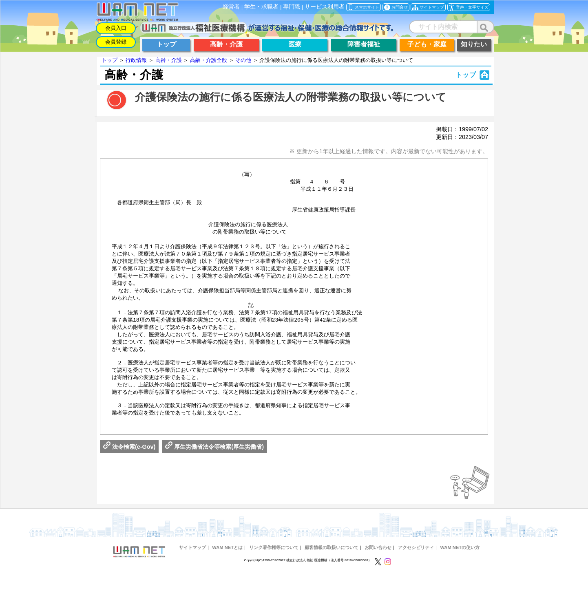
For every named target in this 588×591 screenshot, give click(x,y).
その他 (243, 60)
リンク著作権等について (273, 564)
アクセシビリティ (416, 564)
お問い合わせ (378, 564)
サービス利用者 (325, 7)
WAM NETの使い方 (460, 564)
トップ (109, 60)
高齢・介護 (168, 60)
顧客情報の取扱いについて (331, 564)
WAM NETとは (227, 564)
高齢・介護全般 (208, 60)
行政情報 (136, 60)
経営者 (231, 7)
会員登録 (115, 42)
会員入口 (115, 28)
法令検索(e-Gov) (129, 464)
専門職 (291, 7)
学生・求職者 (261, 7)
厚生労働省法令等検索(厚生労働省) (214, 464)
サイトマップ (192, 564)
